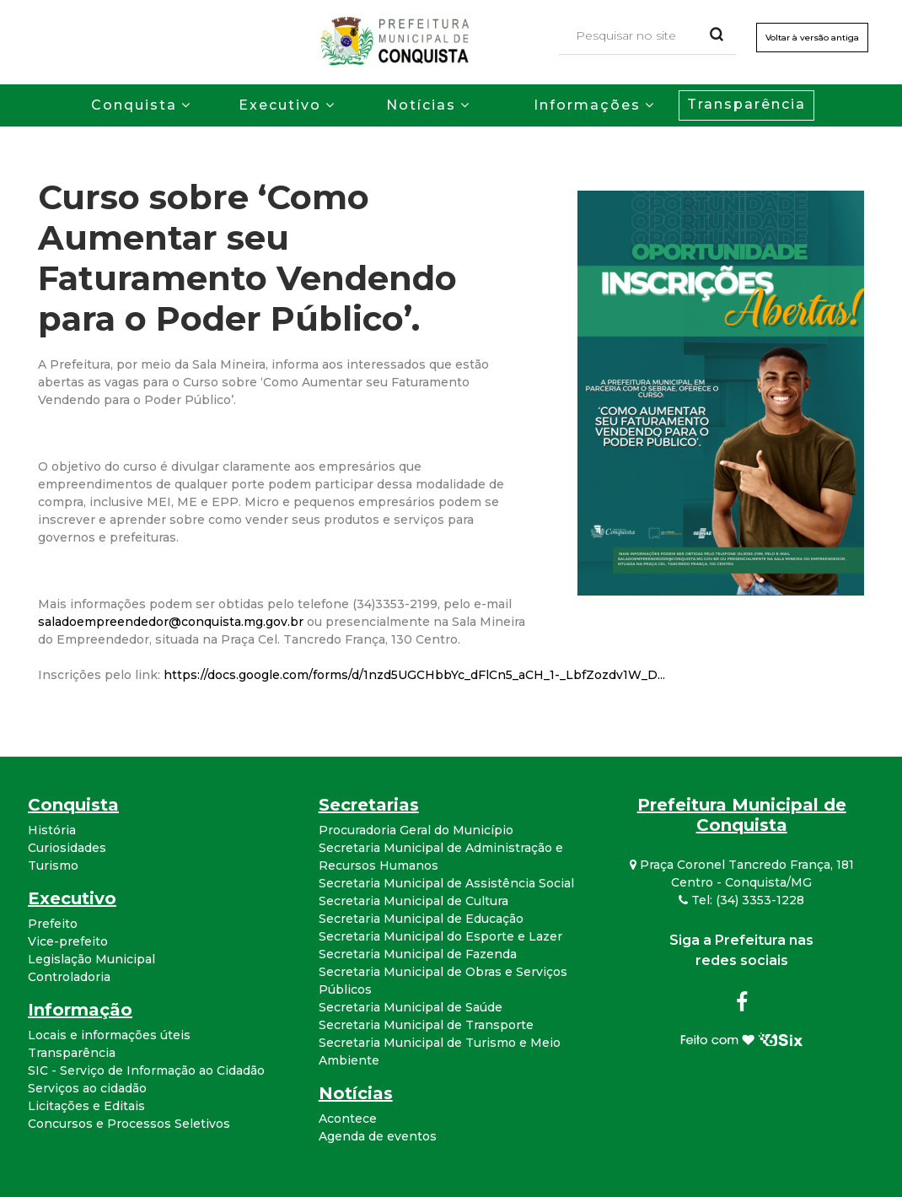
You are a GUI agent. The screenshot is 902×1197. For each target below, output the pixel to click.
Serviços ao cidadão (87, 1088)
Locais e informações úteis (109, 1035)
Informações (587, 105)
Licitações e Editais (86, 1105)
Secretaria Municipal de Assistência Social (446, 883)
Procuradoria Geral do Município (416, 830)
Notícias (421, 105)
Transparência (746, 104)
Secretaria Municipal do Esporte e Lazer (440, 936)
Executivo (280, 105)
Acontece (348, 1118)
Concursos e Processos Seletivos (129, 1123)
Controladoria (69, 976)
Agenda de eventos (378, 1136)
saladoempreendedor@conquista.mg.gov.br (170, 621)
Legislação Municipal (91, 959)
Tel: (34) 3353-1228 (741, 900)
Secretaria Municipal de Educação (421, 918)
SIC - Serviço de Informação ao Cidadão (146, 1070)
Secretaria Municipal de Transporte (426, 1025)
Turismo (53, 865)
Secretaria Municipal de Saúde (410, 1007)
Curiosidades (67, 847)
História (52, 830)
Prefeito (53, 923)
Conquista (134, 105)
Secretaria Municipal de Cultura (413, 901)
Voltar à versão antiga (812, 37)
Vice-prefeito (68, 941)
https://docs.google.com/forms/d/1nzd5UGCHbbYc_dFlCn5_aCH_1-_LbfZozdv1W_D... (414, 674)
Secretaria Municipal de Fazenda (418, 954)
